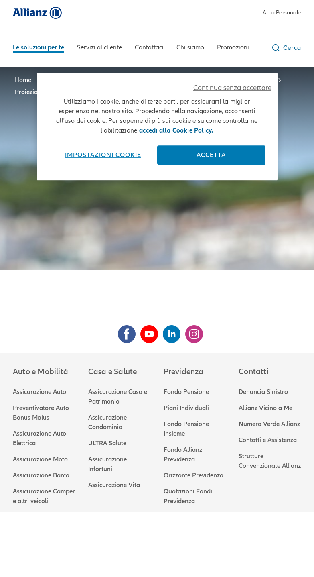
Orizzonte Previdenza (193, 475)
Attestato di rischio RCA (194, 550)
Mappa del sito (34, 559)
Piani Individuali (186, 408)
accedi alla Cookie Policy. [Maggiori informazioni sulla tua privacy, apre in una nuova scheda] (176, 130)
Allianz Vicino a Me (265, 408)
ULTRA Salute (107, 443)
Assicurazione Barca (41, 475)
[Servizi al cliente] (99, 48)
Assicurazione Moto (40, 459)
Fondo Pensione (186, 392)
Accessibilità (254, 550)
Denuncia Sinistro (263, 392)
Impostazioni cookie (103, 155)
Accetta (211, 155)
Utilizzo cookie (100, 550)
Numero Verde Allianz (269, 424)
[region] (157, 126)
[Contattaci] (149, 48)
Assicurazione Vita (114, 485)
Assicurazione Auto (39, 392)
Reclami (141, 550)
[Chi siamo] (190, 48)
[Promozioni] (233, 48)
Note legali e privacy (41, 550)
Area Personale (282, 12)
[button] (286, 48)
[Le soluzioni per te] (38, 48)
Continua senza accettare (232, 88)
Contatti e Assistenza (268, 440)
